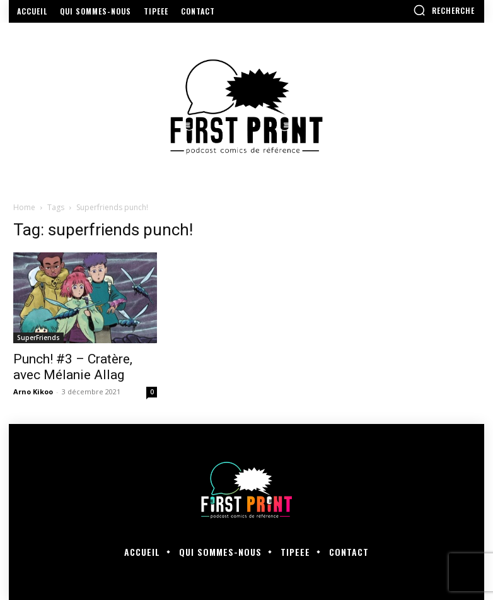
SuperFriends (38, 337)
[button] (444, 10)
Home (24, 207)
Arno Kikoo (33, 391)
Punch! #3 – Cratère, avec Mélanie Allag (72, 366)
